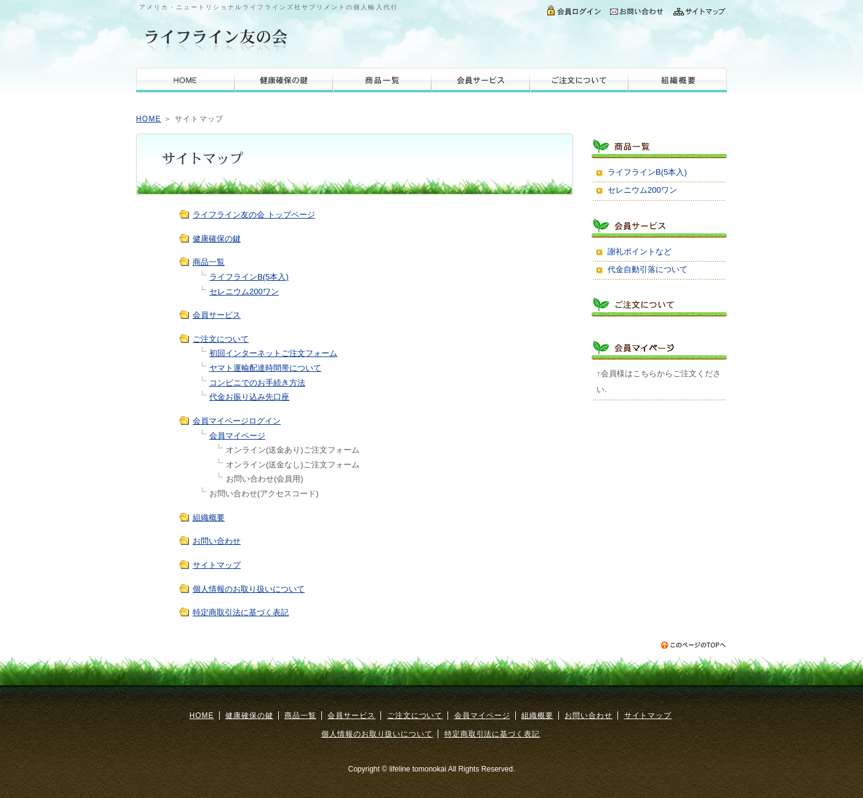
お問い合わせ (637, 9)
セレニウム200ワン (244, 291)
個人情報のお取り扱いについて (249, 589)
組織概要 (677, 80)
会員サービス (481, 80)
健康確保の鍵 (284, 80)
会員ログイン (574, 9)
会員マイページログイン (237, 420)
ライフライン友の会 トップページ (254, 214)
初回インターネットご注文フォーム (273, 353)
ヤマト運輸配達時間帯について (265, 368)
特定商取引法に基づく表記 (241, 612)
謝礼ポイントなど (640, 251)
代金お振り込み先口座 (249, 396)
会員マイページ (237, 435)
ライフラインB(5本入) (249, 276)
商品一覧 (382, 80)
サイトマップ (697, 9)
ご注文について (579, 80)
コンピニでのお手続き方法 (257, 382)
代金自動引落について (648, 269)
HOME (185, 80)
